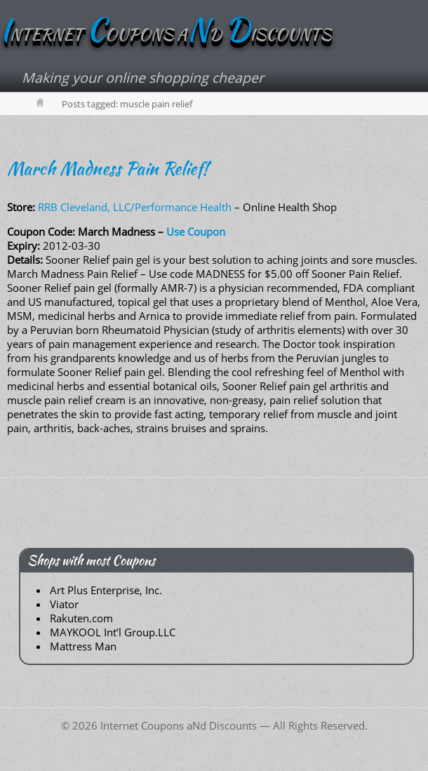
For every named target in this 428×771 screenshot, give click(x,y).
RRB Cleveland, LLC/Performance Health (135, 207)
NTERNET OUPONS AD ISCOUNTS (165, 34)
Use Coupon (195, 231)
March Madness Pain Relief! (107, 168)
